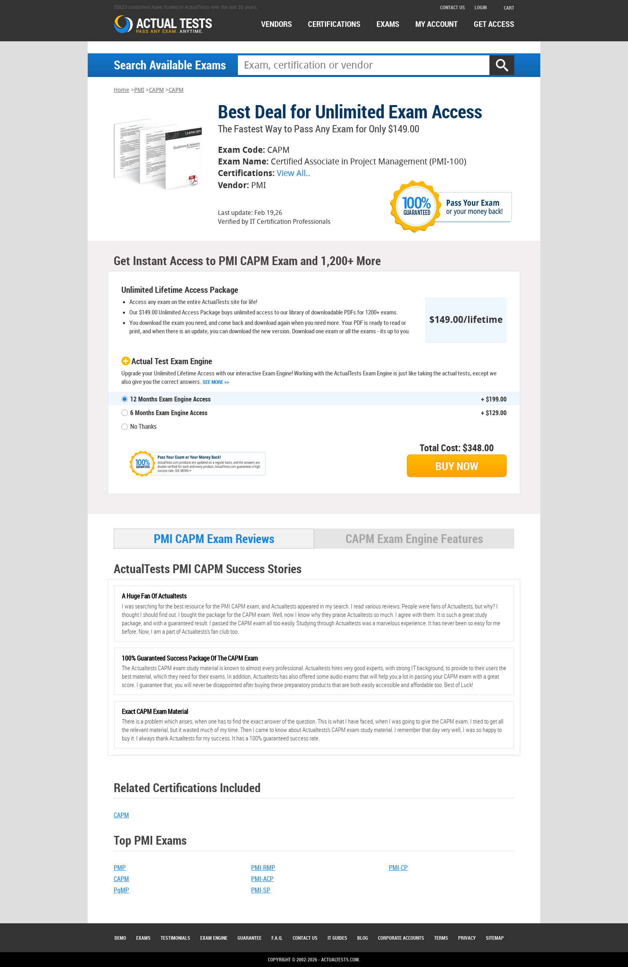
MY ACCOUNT (436, 23)
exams (387, 23)
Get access (494, 23)
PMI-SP (260, 890)
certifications (334, 23)
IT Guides (337, 938)
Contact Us (305, 938)
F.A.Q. (277, 938)
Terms (441, 938)
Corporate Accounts (401, 938)
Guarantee (250, 938)
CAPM (156, 90)
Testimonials (175, 938)
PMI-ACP (262, 878)
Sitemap (495, 938)
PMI (139, 90)
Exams (143, 938)
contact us (452, 7)
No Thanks (143, 426)
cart (505, 7)
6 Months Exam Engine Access (168, 412)
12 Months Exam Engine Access (170, 399)
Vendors (276, 23)
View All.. (293, 173)
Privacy (467, 938)
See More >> (216, 381)
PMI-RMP (263, 867)
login (481, 7)
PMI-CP (398, 867)
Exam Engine (213, 938)
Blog (362, 938)
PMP (120, 867)
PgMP (121, 890)
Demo (120, 938)
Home (121, 90)
